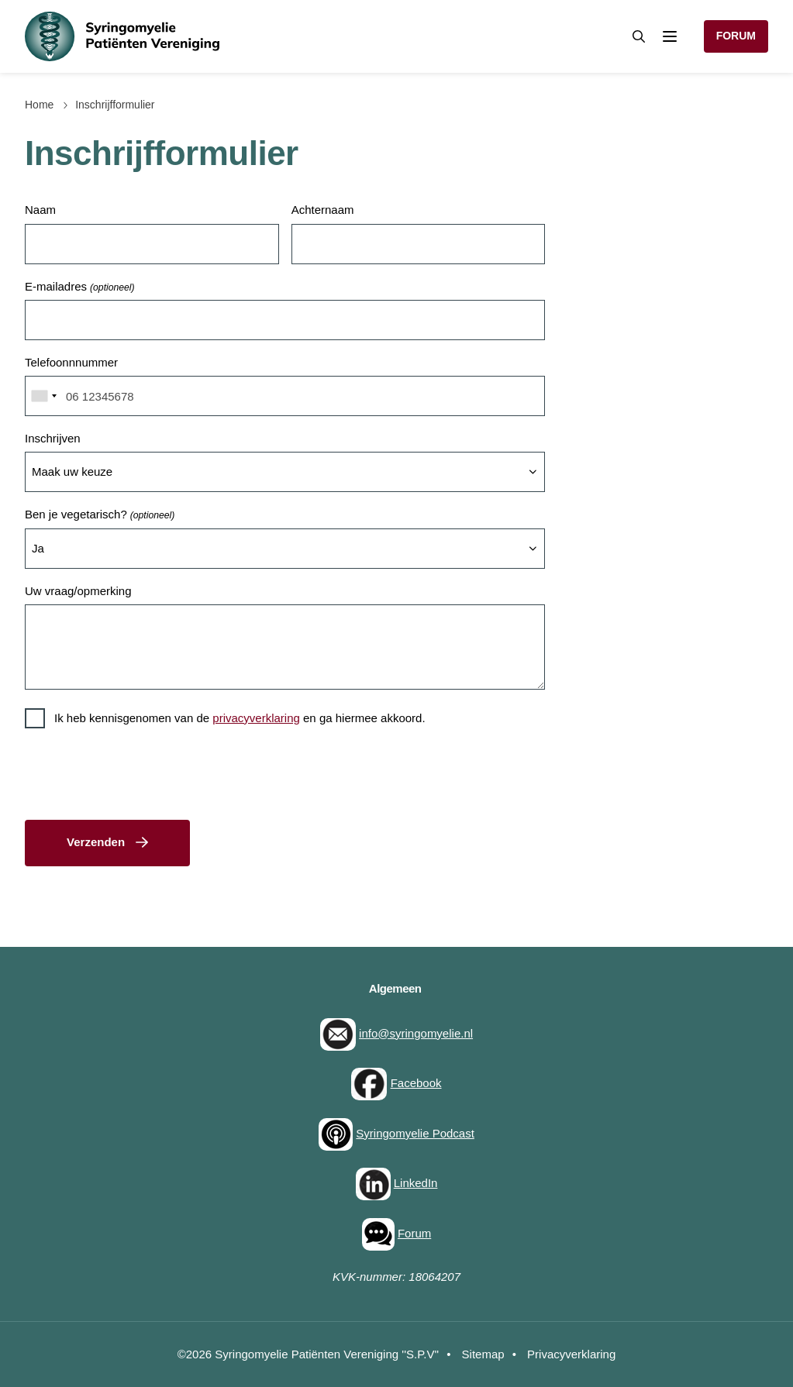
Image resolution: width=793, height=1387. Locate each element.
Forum (736, 35)
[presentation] (142, 777)
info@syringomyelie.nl (416, 1033)
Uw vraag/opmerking (78, 590)
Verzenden (96, 841)
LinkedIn (416, 1182)
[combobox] (43, 396)
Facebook (416, 1082)
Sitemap (483, 1354)
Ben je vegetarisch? (99, 516)
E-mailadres (80, 288)
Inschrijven (53, 438)
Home (39, 104)
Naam (40, 209)
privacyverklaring (256, 717)
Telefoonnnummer (71, 362)
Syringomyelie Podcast (415, 1133)
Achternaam (322, 209)
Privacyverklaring (571, 1354)
